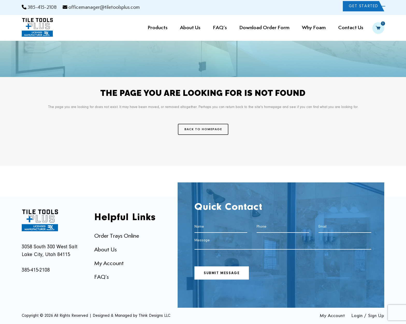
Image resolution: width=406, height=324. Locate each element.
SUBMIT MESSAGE (222, 273)
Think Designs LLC (154, 316)
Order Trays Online (116, 236)
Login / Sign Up (367, 315)
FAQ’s (101, 277)
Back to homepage (203, 129)
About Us (105, 250)
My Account (109, 263)
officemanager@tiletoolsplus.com (104, 7)
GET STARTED (363, 6)
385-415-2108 (42, 7)
